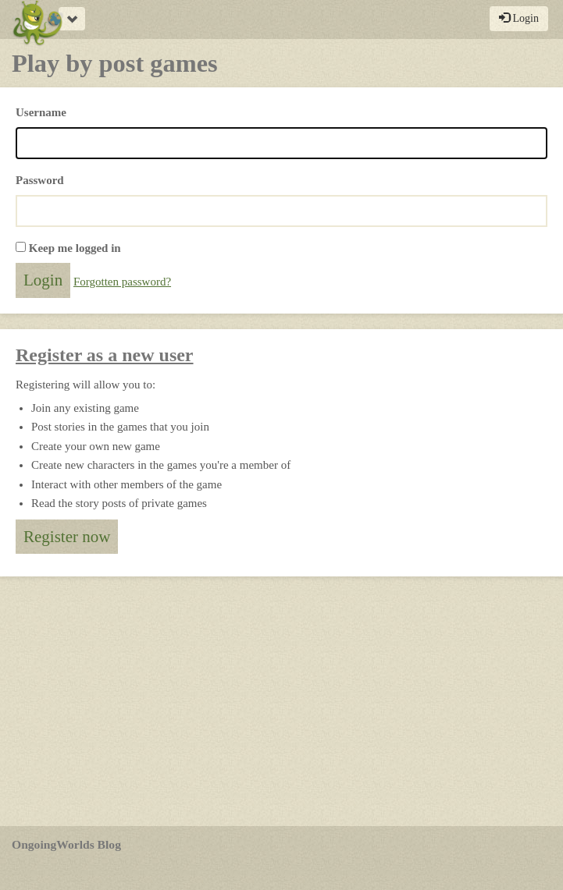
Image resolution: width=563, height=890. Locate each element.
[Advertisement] (281, 701)
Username (41, 112)
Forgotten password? (122, 281)
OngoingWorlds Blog (66, 844)
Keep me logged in (75, 248)
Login (519, 18)
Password (40, 180)
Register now (66, 536)
